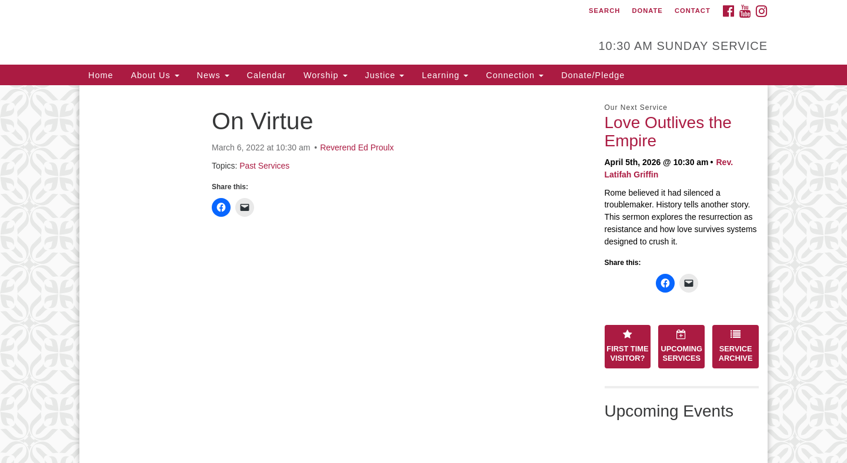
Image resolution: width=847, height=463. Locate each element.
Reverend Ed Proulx (357, 147)
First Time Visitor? (627, 346)
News (213, 75)
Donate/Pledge (593, 75)
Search (604, 10)
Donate (647, 10)
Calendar (266, 75)
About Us (155, 75)
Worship (326, 75)
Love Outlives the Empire (668, 131)
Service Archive (736, 346)
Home (100, 75)
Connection (514, 75)
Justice (385, 75)
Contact (693, 10)
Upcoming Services (681, 346)
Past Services (264, 165)
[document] (423, 274)
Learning (445, 75)
